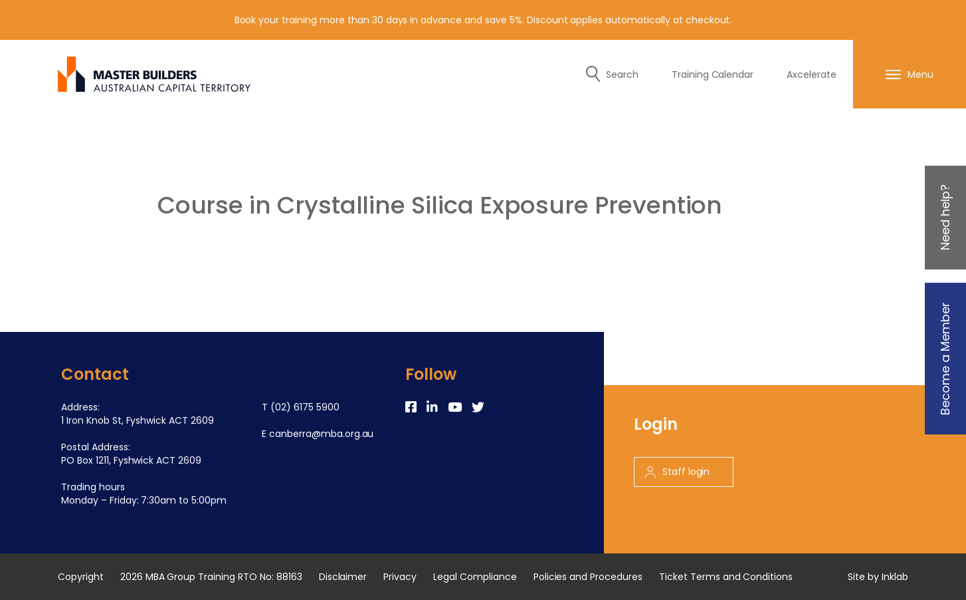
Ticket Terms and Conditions (726, 576)
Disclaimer (343, 576)
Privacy (400, 576)
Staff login (677, 471)
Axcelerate (811, 74)
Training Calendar (713, 74)
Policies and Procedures (587, 576)
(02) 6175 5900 (304, 407)
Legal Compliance (475, 576)
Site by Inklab (878, 576)
